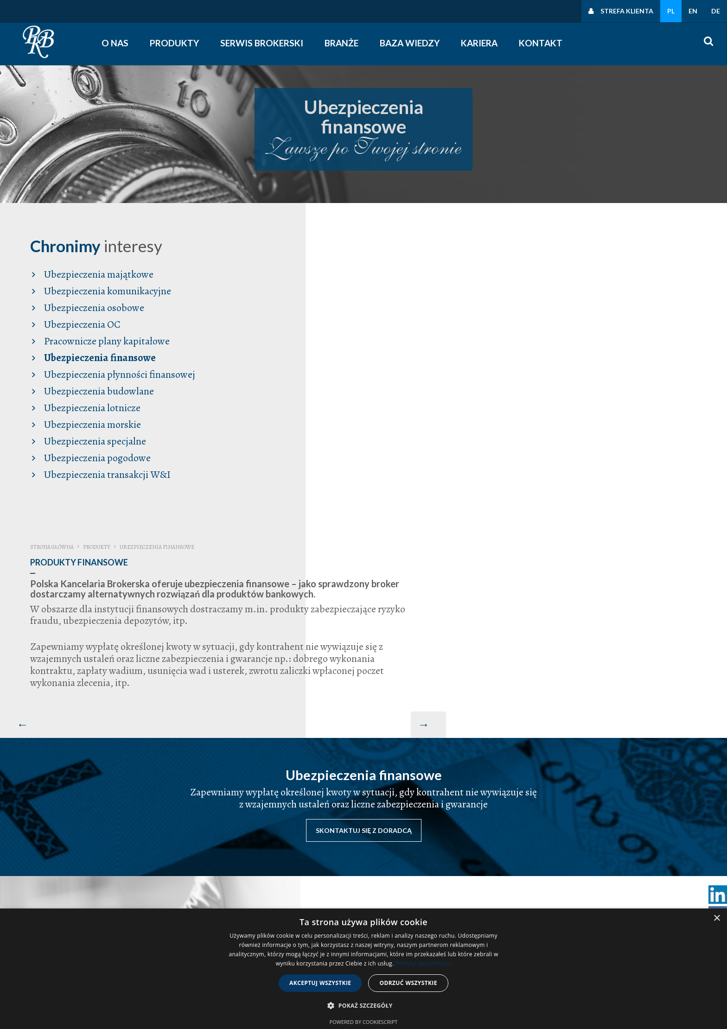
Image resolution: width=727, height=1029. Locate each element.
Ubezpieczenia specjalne (94, 440)
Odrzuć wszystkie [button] (408, 983)
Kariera (479, 43)
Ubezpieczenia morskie (91, 424)
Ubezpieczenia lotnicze (91, 407)
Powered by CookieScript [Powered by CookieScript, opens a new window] (364, 1021)
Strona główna (342, 242)
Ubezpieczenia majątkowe (98, 273)
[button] (363, 1006)
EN (693, 11)
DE (715, 11)
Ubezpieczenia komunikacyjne (106, 290)
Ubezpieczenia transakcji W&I (106, 474)
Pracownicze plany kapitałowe (106, 340)
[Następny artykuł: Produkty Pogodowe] (709, 419)
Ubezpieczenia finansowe (99, 357)
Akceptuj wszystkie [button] (320, 983)
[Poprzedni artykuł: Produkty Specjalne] (308, 419)
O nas (115, 43)
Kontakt (541, 43)
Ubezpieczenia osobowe (93, 307)
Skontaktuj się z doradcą (364, 595)
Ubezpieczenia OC (81, 323)
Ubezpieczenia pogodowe (96, 457)
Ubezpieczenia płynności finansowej (118, 374)
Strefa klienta (626, 11)
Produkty (174, 43)
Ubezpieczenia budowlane (98, 390)
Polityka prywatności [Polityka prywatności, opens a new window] (423, 963)
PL (671, 11)
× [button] (716, 918)
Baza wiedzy (410, 43)
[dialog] (363, 968)
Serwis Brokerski (262, 43)
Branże (342, 43)
